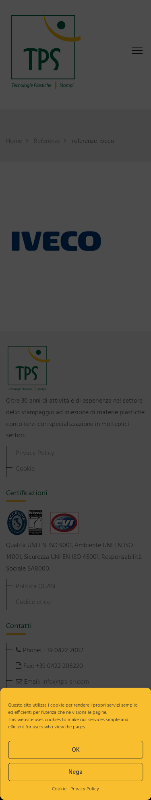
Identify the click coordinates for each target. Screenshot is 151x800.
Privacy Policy (84, 789)
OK (76, 750)
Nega (75, 772)
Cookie (59, 789)
